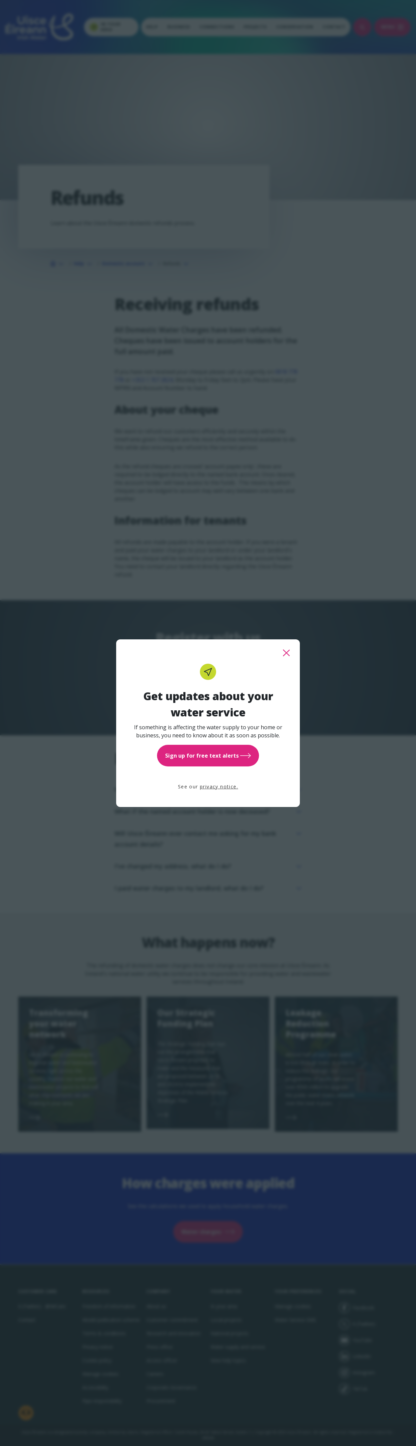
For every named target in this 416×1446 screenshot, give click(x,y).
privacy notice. (219, 786)
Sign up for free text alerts (208, 755)
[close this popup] (286, 653)
